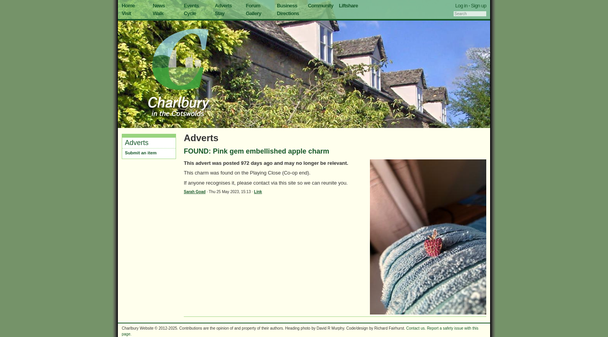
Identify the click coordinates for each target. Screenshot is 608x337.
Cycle (190, 13)
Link (258, 192)
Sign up (478, 6)
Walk (158, 13)
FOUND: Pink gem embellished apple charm (256, 151)
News (159, 6)
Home (128, 6)
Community (320, 6)
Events (191, 6)
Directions (288, 13)
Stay (220, 13)
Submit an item (141, 152)
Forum (253, 6)
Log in (461, 6)
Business (287, 6)
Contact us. (416, 328)
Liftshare (348, 6)
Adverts (223, 6)
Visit (126, 13)
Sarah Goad (195, 192)
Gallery (253, 13)
